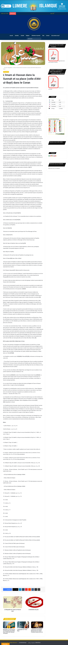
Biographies (10, 67)
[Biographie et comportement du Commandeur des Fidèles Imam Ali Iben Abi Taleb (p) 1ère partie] (9, 625)
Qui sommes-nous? (55, 35)
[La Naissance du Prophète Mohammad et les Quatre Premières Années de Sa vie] (37, 625)
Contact (47, 35)
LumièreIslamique (22, 642)
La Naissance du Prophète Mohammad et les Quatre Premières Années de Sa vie (37, 631)
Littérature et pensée (35, 35)
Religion (27, 35)
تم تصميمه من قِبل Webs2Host (34, 642)
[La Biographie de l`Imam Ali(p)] (23, 625)
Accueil (10, 35)
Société (22, 35)
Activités (16, 35)
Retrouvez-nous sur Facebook (54, 168)
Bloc (42, 35)
